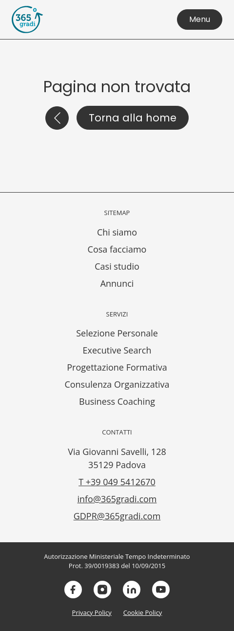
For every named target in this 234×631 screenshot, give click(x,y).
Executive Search (117, 350)
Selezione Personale (117, 333)
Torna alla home (132, 118)
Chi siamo (117, 232)
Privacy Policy (92, 612)
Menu (199, 19)
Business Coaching (117, 401)
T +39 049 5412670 (117, 482)
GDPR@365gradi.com (117, 516)
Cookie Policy (142, 612)
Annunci (117, 283)
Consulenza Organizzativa (116, 384)
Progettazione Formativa (117, 367)
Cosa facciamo (117, 249)
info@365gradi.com (116, 499)
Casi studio (117, 266)
